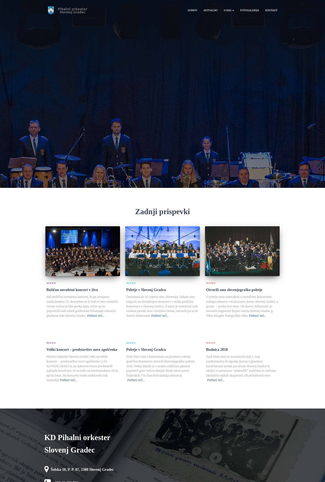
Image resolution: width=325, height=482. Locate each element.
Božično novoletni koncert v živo (72, 290)
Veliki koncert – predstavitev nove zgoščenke (81, 349)
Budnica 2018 (217, 349)
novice (51, 283)
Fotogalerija (249, 10)
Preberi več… (95, 316)
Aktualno (211, 10)
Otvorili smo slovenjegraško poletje (234, 290)
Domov (192, 10)
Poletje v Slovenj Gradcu (146, 290)
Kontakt (271, 10)
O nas (229, 10)
